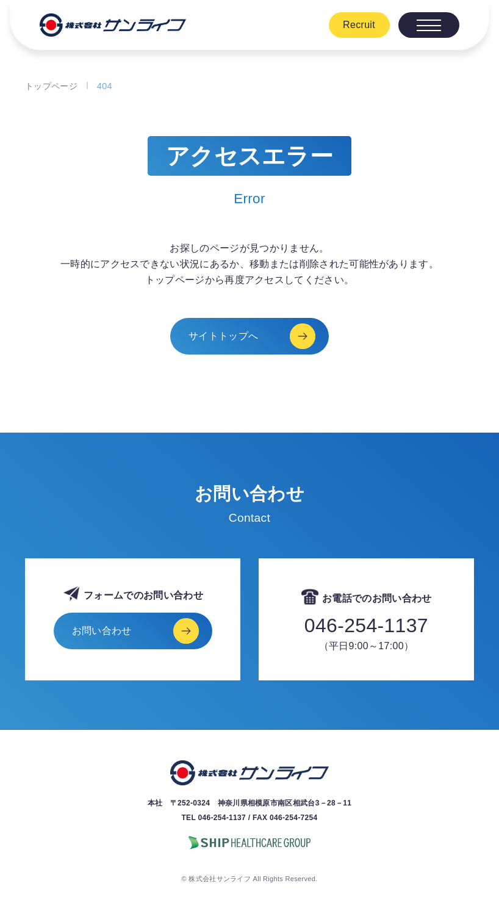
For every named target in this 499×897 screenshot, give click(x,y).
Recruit (359, 25)
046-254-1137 (366, 625)
